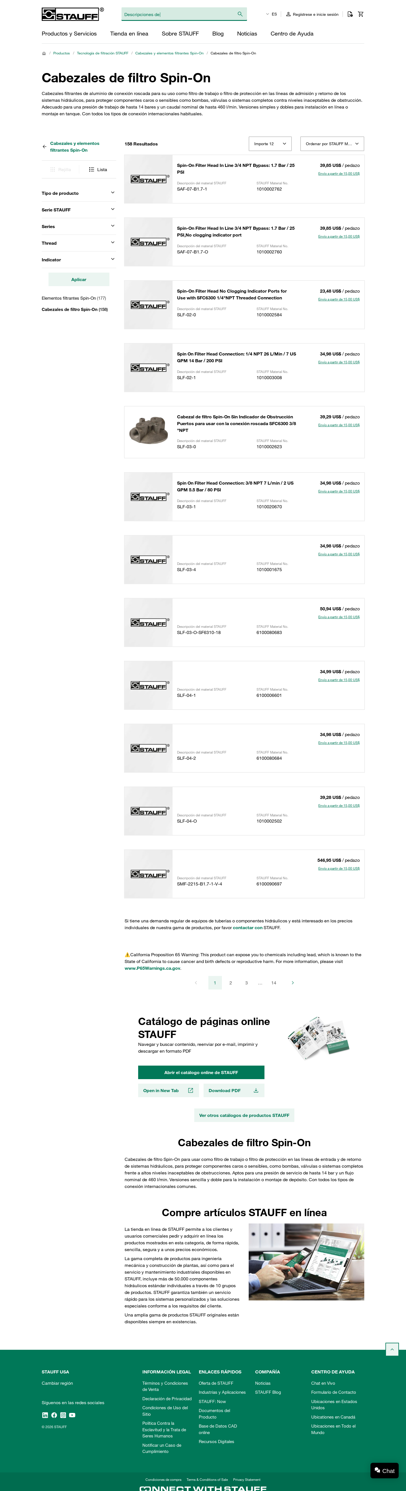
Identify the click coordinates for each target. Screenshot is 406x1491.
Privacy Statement (247, 1479)
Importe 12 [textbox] (264, 143)
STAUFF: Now (212, 1401)
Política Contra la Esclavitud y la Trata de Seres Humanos (164, 1429)
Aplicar (78, 279)
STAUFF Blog (268, 1392)
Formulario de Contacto (333, 1392)
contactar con (247, 927)
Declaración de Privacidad (167, 1398)
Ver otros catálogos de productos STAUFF (244, 1115)
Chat (388, 1471)
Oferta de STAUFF (216, 1383)
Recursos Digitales (216, 1441)
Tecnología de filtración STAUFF (102, 53)
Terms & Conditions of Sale (207, 1479)
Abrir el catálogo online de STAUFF (201, 1072)
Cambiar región (57, 1383)
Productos (61, 53)
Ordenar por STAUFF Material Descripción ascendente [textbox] (332, 143)
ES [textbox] (274, 14)
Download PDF (234, 1090)
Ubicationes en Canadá (333, 1416)
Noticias (263, 1383)
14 (273, 983)
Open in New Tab (168, 1090)
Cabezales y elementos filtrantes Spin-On (169, 53)
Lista (97, 169)
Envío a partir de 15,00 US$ (339, 173)
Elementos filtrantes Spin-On (74, 298)
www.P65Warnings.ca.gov (152, 968)
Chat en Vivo (323, 1383)
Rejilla (60, 169)
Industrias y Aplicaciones (222, 1392)
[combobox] (270, 144)
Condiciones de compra (163, 1479)
